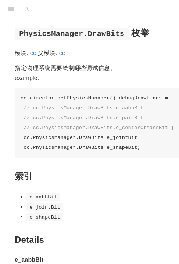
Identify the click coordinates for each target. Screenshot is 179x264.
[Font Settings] (27, 9)
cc (33, 53)
